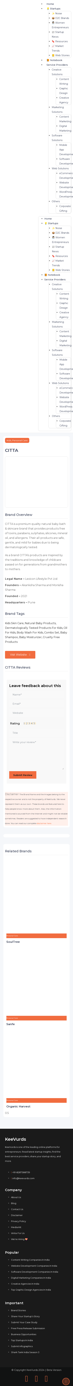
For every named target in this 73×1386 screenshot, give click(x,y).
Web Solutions (60, 168)
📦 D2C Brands (60, 18)
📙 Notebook (54, 60)
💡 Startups (53, 8)
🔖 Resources (60, 41)
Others (56, 201)
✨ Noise (57, 13)
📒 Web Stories (60, 55)
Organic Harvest (18, 1106)
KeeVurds (15, 1139)
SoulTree (13, 941)
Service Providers (57, 64)
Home (50, 3)
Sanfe (10, 1024)
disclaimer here (44, 823)
